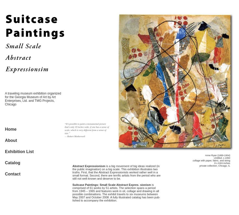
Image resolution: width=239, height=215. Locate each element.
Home (10, 129)
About (11, 140)
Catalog (12, 163)
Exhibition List (19, 151)
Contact (13, 174)
